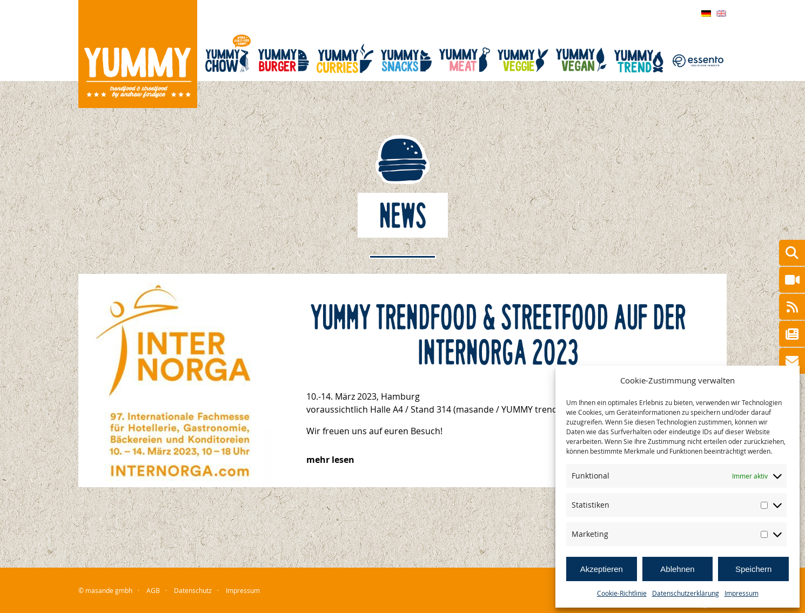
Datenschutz (193, 590)
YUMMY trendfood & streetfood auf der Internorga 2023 (498, 335)
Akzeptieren (601, 569)
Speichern (753, 569)
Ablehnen (677, 569)
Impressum (742, 593)
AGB (153, 590)
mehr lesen (330, 460)
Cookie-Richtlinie (622, 593)
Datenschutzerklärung (685, 593)
